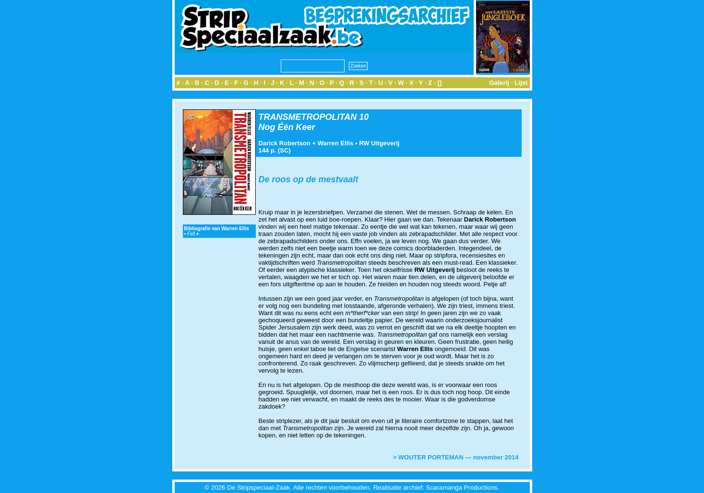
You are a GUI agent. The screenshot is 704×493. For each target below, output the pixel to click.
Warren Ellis (336, 143)
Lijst (520, 82)
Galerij (499, 82)
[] (440, 82)
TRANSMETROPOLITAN (308, 117)
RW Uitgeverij (379, 143)
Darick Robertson (284, 143)
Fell (193, 233)
